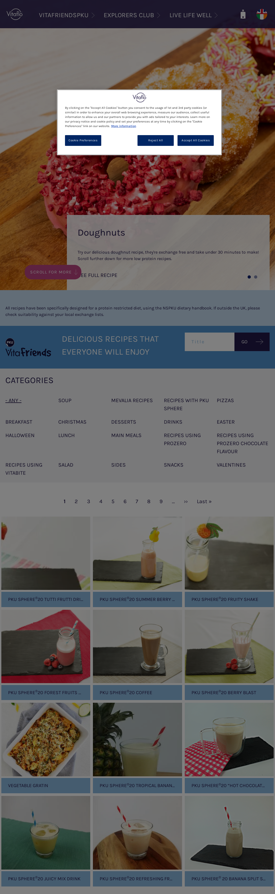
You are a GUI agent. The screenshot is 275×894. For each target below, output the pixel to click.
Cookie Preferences (82, 140)
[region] (139, 122)
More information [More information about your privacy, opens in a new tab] (123, 126)
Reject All (155, 140)
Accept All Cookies (196, 140)
